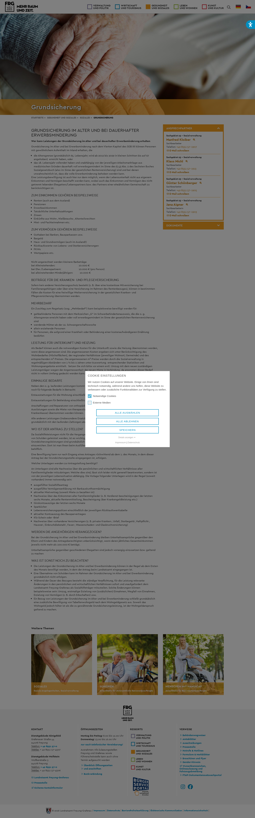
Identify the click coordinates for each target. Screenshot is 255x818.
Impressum (120, 442)
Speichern (127, 430)
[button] (250, 24)
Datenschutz (134, 442)
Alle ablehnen (127, 421)
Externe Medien (99, 403)
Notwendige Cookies (102, 396)
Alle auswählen (127, 412)
